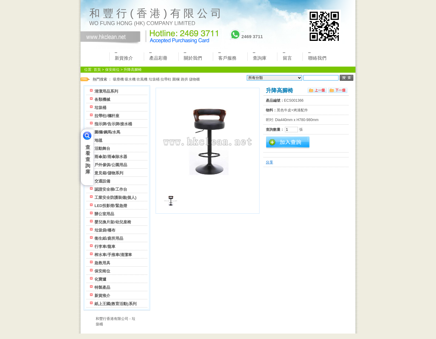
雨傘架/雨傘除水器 (110, 156)
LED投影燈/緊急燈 (110, 205)
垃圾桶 (154, 79)
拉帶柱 (165, 79)
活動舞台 (102, 148)
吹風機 (142, 79)
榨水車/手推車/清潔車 (113, 254)
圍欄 (176, 79)
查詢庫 (259, 56)
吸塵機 (118, 79)
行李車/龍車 (104, 246)
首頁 (97, 69)
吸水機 (130, 79)
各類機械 (102, 99)
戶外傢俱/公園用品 (110, 165)
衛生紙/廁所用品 (108, 238)
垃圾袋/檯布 (104, 230)
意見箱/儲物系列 (108, 173)
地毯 (98, 140)
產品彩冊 (158, 56)
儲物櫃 (194, 79)
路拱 (184, 79)
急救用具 (102, 263)
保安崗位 (112, 69)
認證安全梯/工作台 (110, 189)
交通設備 (102, 181)
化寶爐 (100, 279)
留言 (287, 56)
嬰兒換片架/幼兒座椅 (112, 222)
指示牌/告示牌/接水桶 (113, 124)
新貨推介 (124, 56)
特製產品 (102, 287)
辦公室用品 (104, 214)
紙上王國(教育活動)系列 (115, 303)
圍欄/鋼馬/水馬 (107, 132)
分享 (269, 162)
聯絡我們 (317, 56)
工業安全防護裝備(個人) (115, 197)
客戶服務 (227, 56)
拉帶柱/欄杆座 (106, 116)
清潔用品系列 (106, 91)
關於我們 (193, 56)
